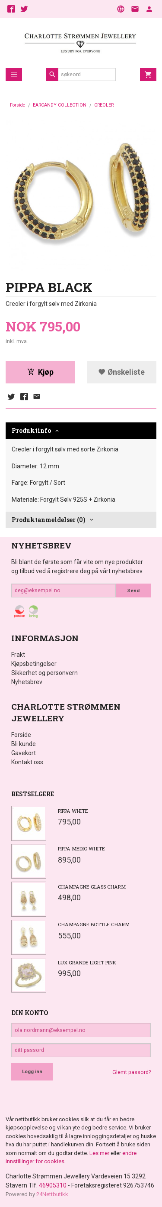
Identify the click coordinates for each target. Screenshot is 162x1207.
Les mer (100, 1153)
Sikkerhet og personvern (44, 672)
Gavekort (23, 753)
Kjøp (40, 372)
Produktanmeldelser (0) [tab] (49, 520)
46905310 (53, 1185)
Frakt (18, 654)
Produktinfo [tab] (31, 430)
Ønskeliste (121, 372)
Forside (17, 105)
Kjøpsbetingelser (34, 663)
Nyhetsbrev (26, 681)
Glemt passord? (131, 1072)
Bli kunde (23, 743)
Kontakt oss (27, 762)
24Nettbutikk (52, 1194)
